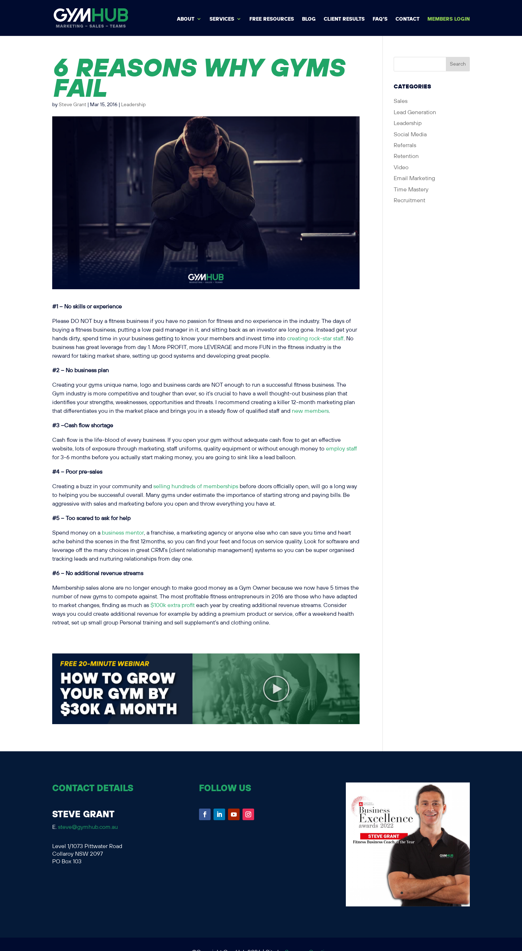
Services (222, 19)
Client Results (344, 19)
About (185, 19)
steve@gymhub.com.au (88, 827)
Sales (400, 101)
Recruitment (409, 201)
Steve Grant (72, 104)
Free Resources (271, 19)
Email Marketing (414, 178)
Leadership (133, 104)
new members (310, 411)
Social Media (410, 135)
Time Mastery (411, 190)
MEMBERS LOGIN (448, 19)
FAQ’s (380, 19)
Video (401, 168)
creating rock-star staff (315, 339)
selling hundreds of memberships (195, 486)
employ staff (341, 449)
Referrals (405, 145)
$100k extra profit (172, 605)
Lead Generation (415, 112)
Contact (407, 19)
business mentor (123, 533)
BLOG (309, 19)
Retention (406, 156)
